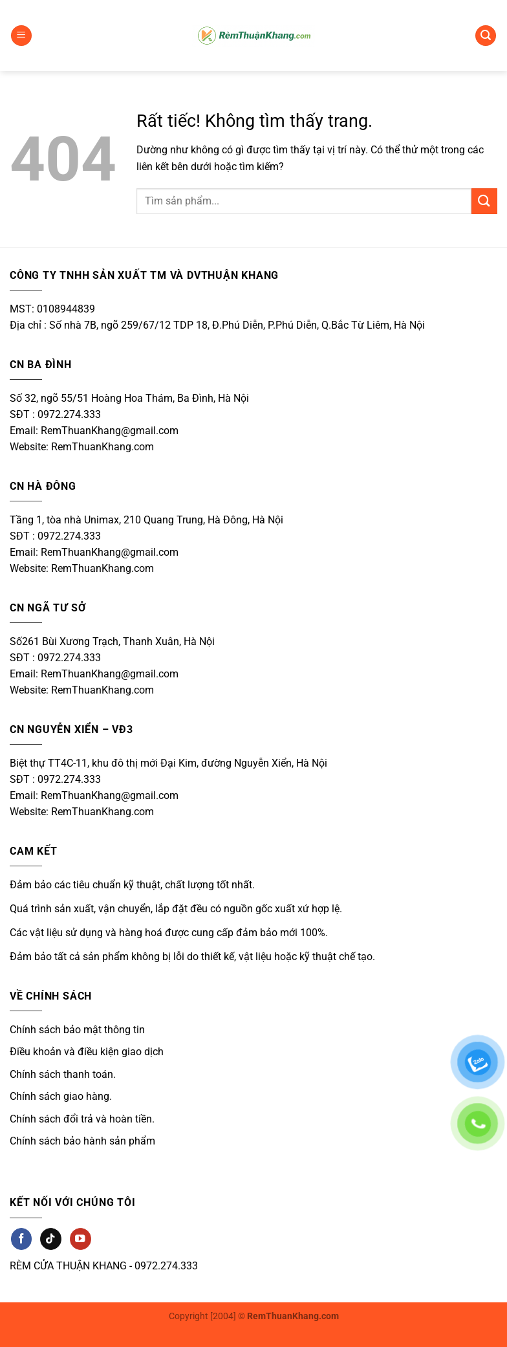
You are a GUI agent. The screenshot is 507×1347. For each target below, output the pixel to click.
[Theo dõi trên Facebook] (21, 1238)
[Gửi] (484, 201)
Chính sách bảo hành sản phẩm (82, 1141)
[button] (21, 36)
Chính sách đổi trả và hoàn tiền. (82, 1119)
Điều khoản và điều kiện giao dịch (87, 1052)
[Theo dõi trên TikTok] (50, 1238)
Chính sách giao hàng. (61, 1096)
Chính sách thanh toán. (63, 1074)
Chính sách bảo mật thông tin (77, 1030)
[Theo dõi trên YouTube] (80, 1238)
